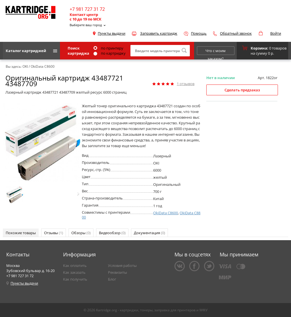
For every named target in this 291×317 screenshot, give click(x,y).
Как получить (75, 279)
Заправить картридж (158, 33)
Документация (149, 232)
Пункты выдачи (111, 33)
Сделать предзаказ (242, 89)
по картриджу (109, 53)
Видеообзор (112, 232)
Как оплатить (75, 265)
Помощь (199, 33)
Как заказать (74, 272)
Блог (112, 279)
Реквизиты (117, 272)
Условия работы (122, 265)
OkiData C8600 (165, 212)
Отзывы (53, 232)
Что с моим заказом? (215, 51)
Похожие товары (21, 232)
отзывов (185, 83)
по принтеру (108, 48)
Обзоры (81, 232)
